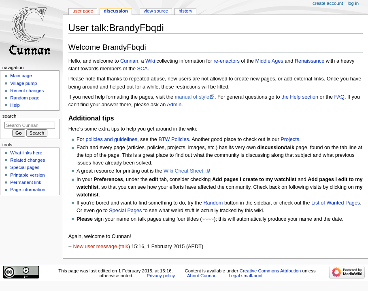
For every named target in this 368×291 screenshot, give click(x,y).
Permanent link (25, 182)
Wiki (150, 61)
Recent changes (27, 90)
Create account (328, 3)
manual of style (192, 97)
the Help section (299, 97)
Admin (174, 105)
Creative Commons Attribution (270, 270)
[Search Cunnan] (29, 125)
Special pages (24, 167)
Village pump (23, 83)
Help (15, 105)
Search (9, 116)
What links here (26, 152)
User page (82, 10)
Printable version (27, 175)
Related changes (27, 160)
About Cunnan (202, 275)
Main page (21, 75)
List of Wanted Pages (335, 203)
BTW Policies (173, 139)
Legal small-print (246, 275)
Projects (290, 139)
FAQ (339, 97)
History (185, 10)
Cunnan (129, 61)
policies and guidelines (112, 139)
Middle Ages (269, 61)
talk (124, 246)
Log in (353, 3)
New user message (95, 246)
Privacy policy (161, 275)
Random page (24, 97)
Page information (27, 189)
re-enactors (227, 61)
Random (213, 203)
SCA (142, 69)
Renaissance (309, 61)
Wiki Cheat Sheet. (184, 171)
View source (156, 10)
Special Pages (125, 210)
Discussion (116, 10)
